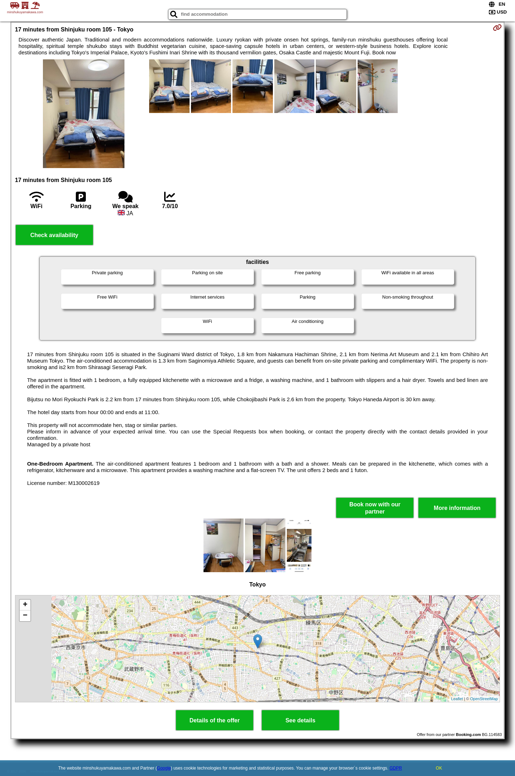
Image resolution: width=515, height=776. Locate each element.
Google (164, 768)
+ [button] (25, 605)
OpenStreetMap (484, 699)
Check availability (54, 235)
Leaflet (457, 699)
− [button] (25, 615)
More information (457, 508)
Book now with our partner (375, 507)
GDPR (395, 768)
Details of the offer (215, 720)
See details (300, 720)
